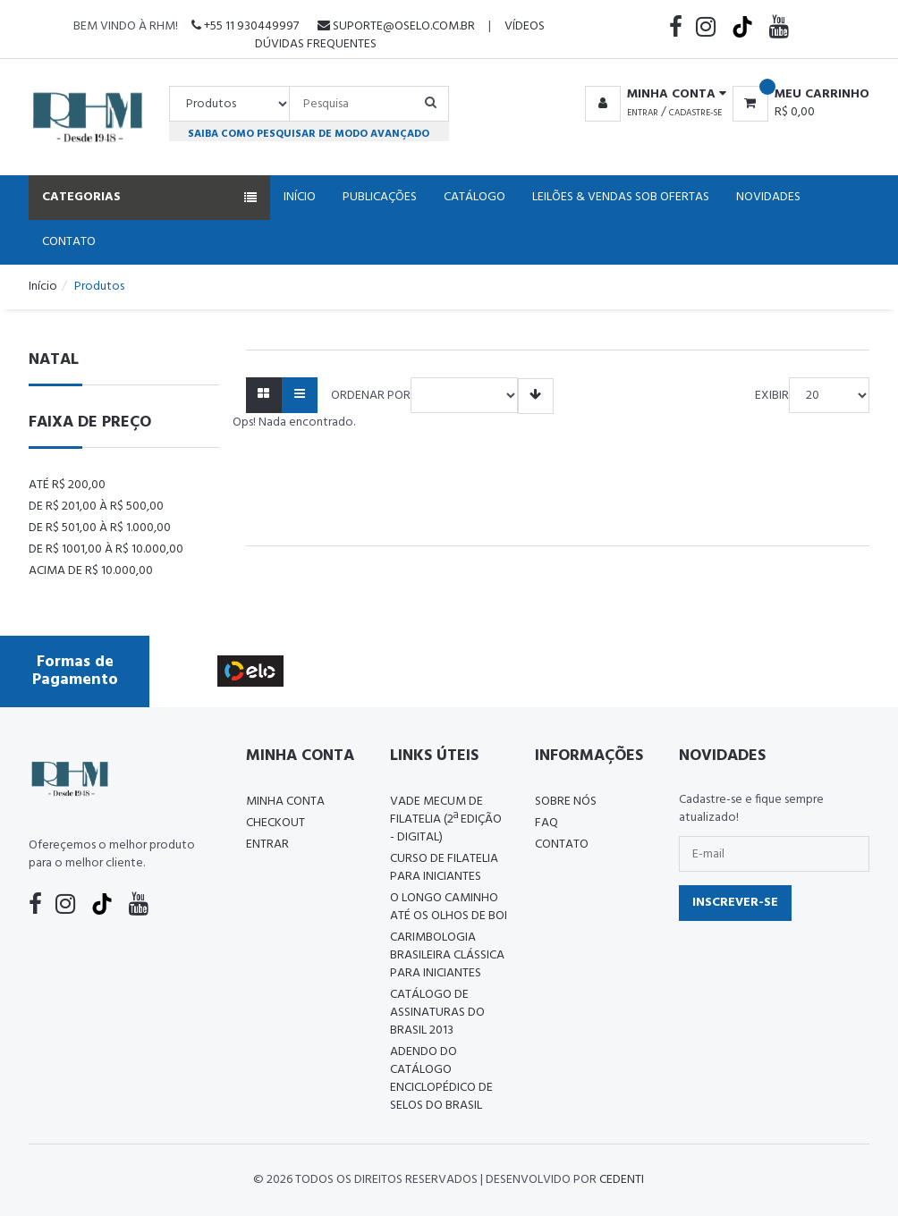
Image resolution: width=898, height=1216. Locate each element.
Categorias (149, 197)
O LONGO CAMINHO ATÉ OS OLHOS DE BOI (448, 907)
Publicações (380, 197)
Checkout (275, 823)
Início (300, 197)
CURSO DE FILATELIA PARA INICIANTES (444, 868)
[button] (652, 95)
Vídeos (524, 26)
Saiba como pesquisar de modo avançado (308, 133)
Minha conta (285, 801)
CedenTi (621, 1180)
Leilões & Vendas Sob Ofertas (620, 197)
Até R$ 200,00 (67, 485)
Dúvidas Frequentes (316, 44)
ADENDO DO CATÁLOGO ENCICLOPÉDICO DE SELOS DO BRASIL (441, 1079)
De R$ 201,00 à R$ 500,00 (96, 506)
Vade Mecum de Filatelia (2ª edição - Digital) (446, 819)
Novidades (768, 197)
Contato (69, 242)
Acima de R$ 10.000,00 (91, 571)
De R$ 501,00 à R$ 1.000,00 (100, 528)
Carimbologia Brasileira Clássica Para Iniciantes (447, 955)
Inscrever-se (735, 902)
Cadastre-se (695, 113)
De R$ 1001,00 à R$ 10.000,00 (106, 549)
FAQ (546, 823)
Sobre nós (566, 801)
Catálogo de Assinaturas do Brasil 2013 (437, 1012)
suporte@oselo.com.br (396, 26)
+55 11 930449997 (245, 26)
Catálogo (474, 197)
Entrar (642, 113)
